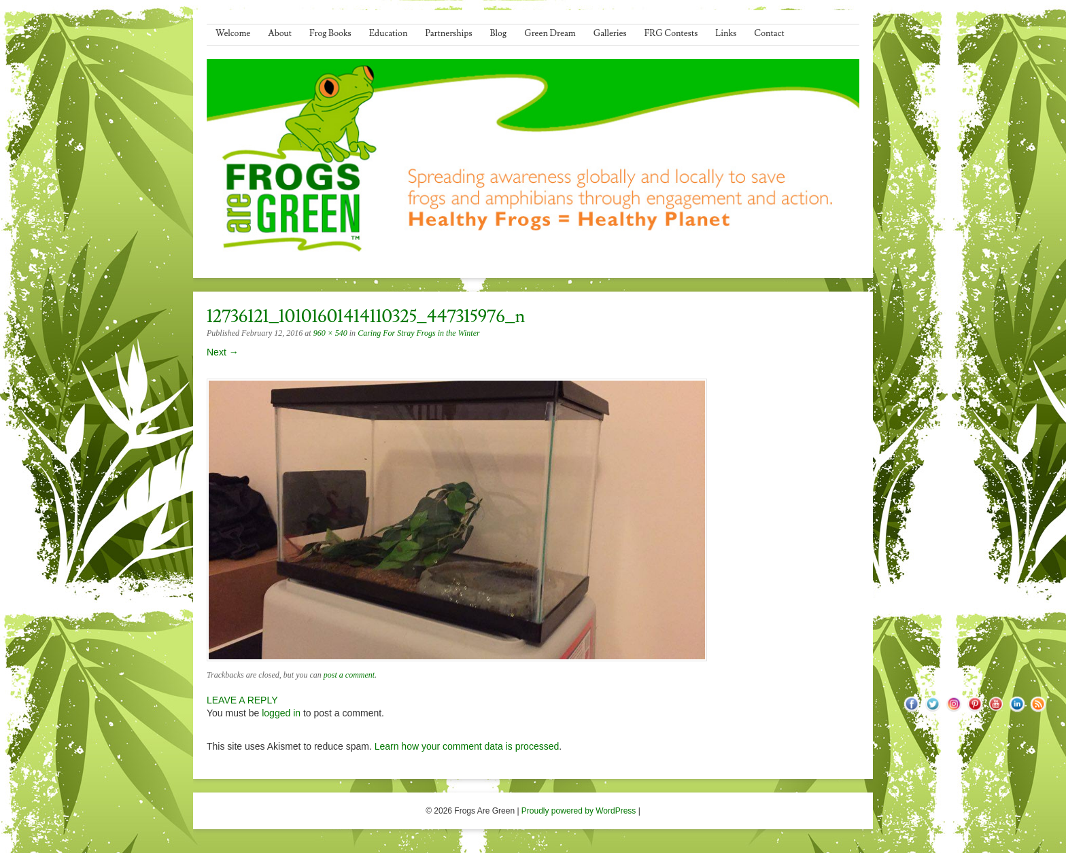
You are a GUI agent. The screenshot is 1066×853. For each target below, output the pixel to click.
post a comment (349, 675)
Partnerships (448, 33)
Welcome (233, 33)
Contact (769, 33)
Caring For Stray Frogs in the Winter (419, 333)
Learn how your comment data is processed (467, 746)
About (280, 33)
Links (725, 33)
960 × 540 (330, 333)
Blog (498, 33)
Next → (223, 352)
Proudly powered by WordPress (578, 811)
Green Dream (550, 33)
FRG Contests (671, 33)
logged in (281, 713)
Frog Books (330, 33)
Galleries (610, 33)
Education (388, 33)
